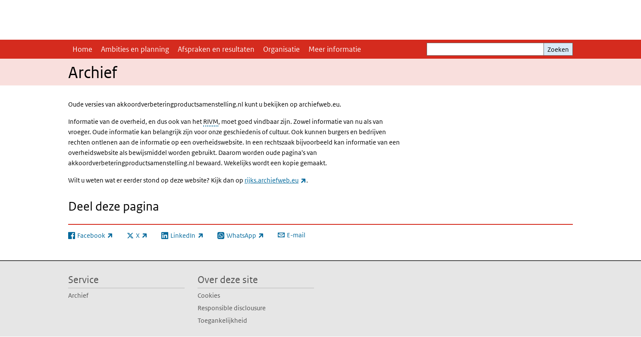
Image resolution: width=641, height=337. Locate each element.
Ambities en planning (135, 49)
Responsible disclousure (232, 308)
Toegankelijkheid (222, 320)
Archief (78, 295)
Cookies (209, 295)
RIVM (210, 121)
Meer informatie (334, 49)
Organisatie (281, 49)
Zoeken (558, 49)
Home (82, 49)
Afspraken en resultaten (216, 49)
